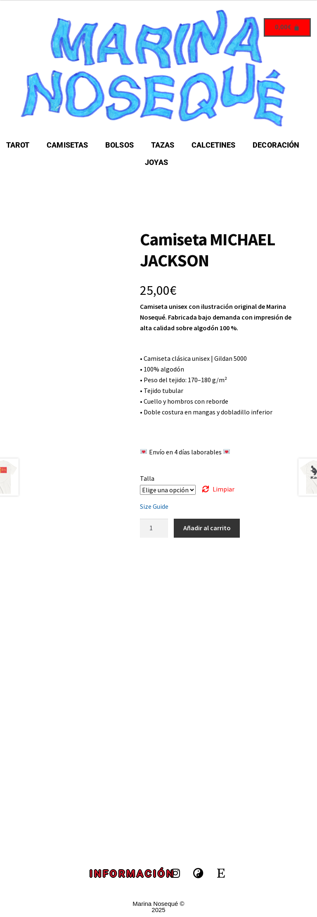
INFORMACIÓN (132, 873)
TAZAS (163, 145)
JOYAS (156, 162)
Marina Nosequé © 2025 (158, 906)
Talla (147, 478)
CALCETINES (213, 145)
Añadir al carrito (207, 528)
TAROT (18, 145)
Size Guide (154, 506)
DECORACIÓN (276, 145)
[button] (278, 145)
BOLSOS (119, 145)
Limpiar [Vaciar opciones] (223, 489)
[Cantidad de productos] (154, 528)
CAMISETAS (67, 145)
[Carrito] (287, 27)
